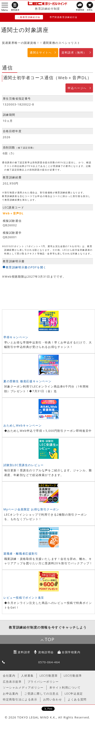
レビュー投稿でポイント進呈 (23, 597)
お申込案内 (10, 693)
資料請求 (24, 652)
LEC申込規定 (74, 693)
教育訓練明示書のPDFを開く (26, 267)
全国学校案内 (71, 652)
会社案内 (9, 675)
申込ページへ (77, 88)
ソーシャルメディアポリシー (23, 687)
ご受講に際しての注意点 (41, 693)
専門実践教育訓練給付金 (64, 17)
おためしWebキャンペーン (22, 425)
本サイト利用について (65, 687)
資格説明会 (46, 652)
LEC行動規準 (73, 675)
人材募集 (27, 675)
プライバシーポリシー (43, 682)
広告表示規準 (12, 682)
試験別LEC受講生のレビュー (23, 465)
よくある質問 (77, 699)
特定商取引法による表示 (20, 699)
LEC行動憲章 (49, 675)
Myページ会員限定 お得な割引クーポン (31, 509)
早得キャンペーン (16, 337)
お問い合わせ (52, 699)
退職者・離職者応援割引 (20, 553)
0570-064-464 (49, 662)
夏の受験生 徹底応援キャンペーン (27, 381)
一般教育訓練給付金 (28, 17)
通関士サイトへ (41, 52)
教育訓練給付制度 (47, 9)
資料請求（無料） (74, 52)
